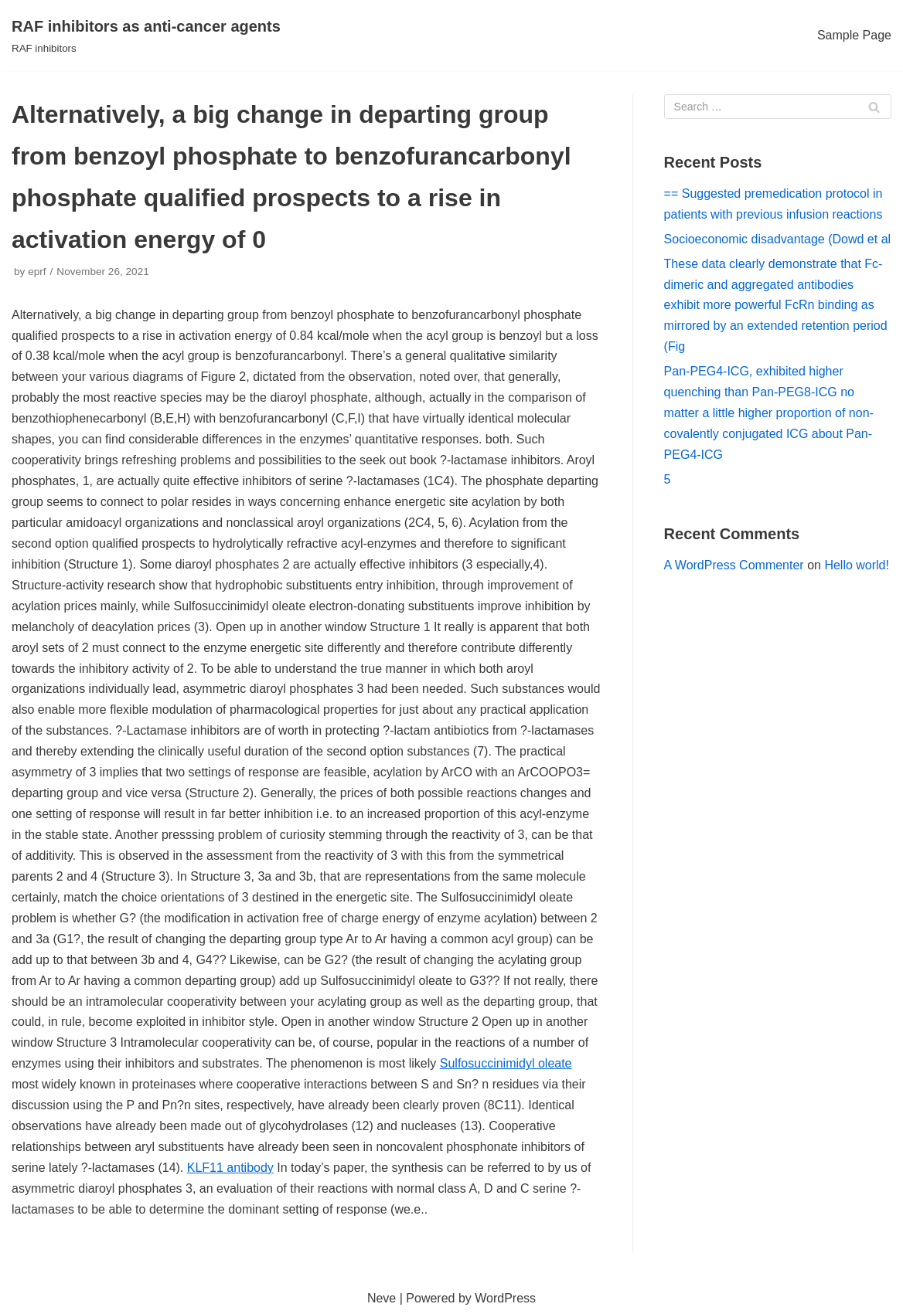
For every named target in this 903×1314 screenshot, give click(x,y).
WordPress (505, 1298)
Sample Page (854, 35)
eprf (37, 271)
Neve (381, 1298)
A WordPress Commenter (734, 565)
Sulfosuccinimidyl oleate (506, 1063)
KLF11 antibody (230, 1167)
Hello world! (856, 565)
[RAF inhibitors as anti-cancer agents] (146, 35)
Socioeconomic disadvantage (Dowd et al (777, 239)
